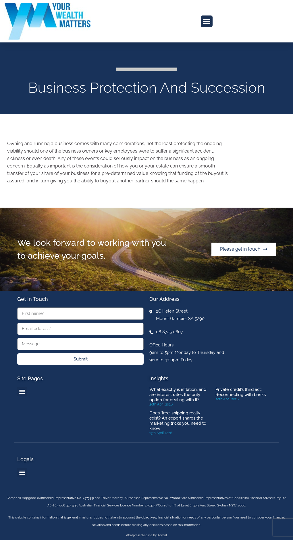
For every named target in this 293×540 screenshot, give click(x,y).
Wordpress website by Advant (146, 535)
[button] (207, 21)
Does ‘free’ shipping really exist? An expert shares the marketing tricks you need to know (177, 420)
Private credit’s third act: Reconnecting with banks (240, 392)
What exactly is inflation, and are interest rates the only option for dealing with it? (177, 394)
